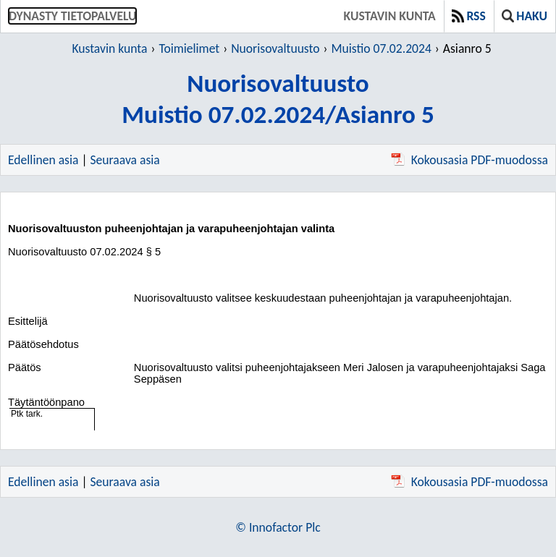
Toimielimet (189, 48)
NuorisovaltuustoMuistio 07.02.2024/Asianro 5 (278, 98)
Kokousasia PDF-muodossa (469, 160)
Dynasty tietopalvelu (72, 16)
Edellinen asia (43, 160)
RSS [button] (469, 16)
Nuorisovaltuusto (275, 48)
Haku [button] (524, 16)
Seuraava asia (125, 160)
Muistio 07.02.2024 (381, 48)
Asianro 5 (467, 48)
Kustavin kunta (390, 16)
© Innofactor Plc (277, 527)
